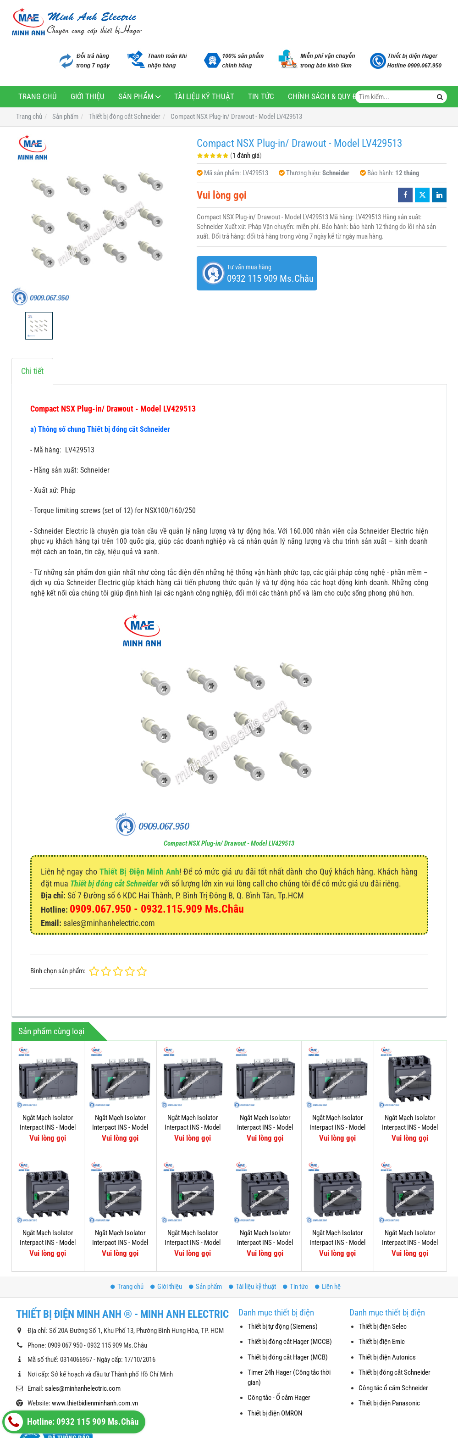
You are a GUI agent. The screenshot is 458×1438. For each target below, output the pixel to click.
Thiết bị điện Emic (382, 1342)
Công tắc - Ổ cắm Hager (279, 1397)
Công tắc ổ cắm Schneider (393, 1388)
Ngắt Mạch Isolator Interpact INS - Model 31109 (193, 1243)
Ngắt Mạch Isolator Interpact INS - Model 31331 (265, 1128)
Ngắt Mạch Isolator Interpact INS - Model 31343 (337, 1128)
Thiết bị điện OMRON (275, 1413)
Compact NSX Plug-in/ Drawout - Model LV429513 (229, 843)
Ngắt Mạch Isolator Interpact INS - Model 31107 (265, 1180)
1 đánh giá (245, 155)
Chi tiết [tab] (32, 371)
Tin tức (261, 96)
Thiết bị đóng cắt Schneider (114, 883)
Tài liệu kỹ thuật (204, 96)
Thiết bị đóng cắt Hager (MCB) (288, 1357)
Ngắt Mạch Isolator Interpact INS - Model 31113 (48, 1243)
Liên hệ (328, 1286)
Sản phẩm (136, 96)
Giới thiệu (88, 96)
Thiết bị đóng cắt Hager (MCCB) (290, 1342)
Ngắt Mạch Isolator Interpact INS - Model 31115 (410, 1128)
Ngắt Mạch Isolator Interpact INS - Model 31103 (337, 1180)
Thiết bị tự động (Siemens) (283, 1326)
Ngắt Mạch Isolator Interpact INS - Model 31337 (48, 1128)
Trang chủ (37, 96)
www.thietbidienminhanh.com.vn (95, 1403)
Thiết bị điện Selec (383, 1326)
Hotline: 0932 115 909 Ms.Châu (71, 1422)
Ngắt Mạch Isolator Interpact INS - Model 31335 (120, 1128)
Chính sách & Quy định (328, 96)
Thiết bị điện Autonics (387, 1357)
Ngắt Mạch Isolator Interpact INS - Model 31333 (193, 1128)
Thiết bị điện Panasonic (389, 1403)
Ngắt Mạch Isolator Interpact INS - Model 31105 (410, 1180)
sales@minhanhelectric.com (83, 1388)
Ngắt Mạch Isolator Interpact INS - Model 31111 (120, 1243)
